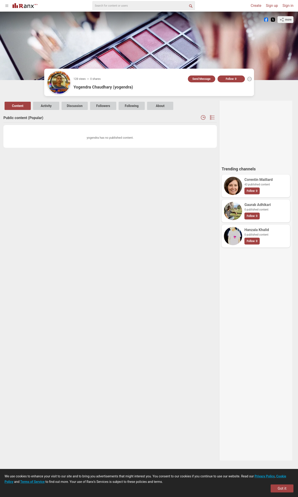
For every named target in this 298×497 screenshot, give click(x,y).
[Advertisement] (256, 131)
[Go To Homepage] (25, 5)
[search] (143, 5)
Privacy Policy (264, 476)
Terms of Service (32, 482)
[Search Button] (190, 6)
